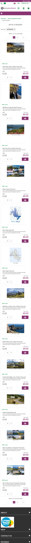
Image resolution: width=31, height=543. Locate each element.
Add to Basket (25, 77)
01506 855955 (2, 3)
